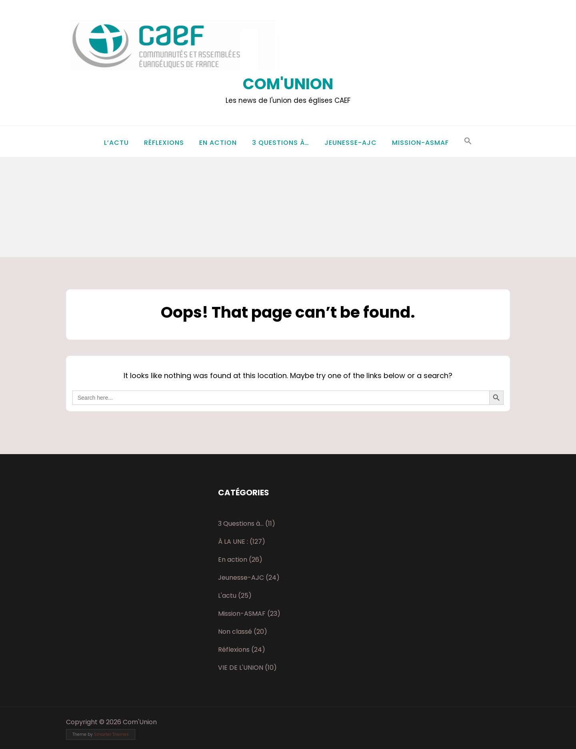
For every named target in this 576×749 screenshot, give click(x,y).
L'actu (227, 595)
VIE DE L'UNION (240, 667)
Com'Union (288, 83)
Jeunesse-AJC (350, 142)
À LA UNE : (233, 541)
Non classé (235, 631)
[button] (468, 141)
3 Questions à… (280, 142)
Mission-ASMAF (420, 142)
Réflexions (164, 142)
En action (218, 142)
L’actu (116, 142)
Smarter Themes (111, 734)
